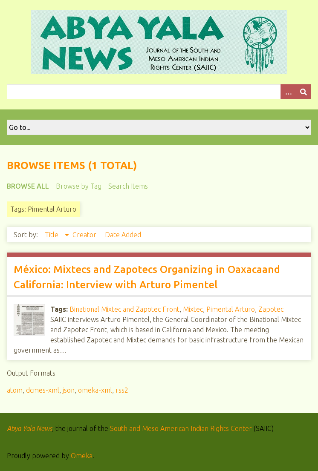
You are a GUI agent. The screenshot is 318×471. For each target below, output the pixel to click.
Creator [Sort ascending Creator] (85, 234)
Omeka (82, 456)
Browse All (28, 186)
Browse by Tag (78, 186)
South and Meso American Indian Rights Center (181, 428)
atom (15, 390)
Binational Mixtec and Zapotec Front (124, 309)
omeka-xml (95, 390)
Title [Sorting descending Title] (52, 234)
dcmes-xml (42, 390)
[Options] (288, 91)
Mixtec (193, 309)
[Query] (159, 91)
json (69, 390)
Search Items (128, 186)
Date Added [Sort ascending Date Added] (123, 234)
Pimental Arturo (230, 309)
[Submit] (303, 91)
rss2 (122, 390)
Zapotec (270, 309)
